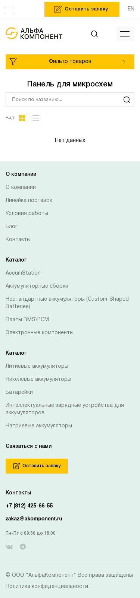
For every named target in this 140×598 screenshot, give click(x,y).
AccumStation (23, 273)
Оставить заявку (36, 466)
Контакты (18, 239)
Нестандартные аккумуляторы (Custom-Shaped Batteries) (67, 303)
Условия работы (27, 213)
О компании (21, 187)
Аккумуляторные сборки (37, 286)
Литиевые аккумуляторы (37, 366)
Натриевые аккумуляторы (39, 426)
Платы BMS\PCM (27, 319)
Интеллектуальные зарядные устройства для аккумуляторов (65, 409)
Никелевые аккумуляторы (38, 379)
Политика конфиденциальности (47, 586)
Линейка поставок (29, 200)
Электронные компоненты (40, 332)
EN (131, 9)
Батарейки (19, 392)
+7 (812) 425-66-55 (29, 506)
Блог (12, 226)
